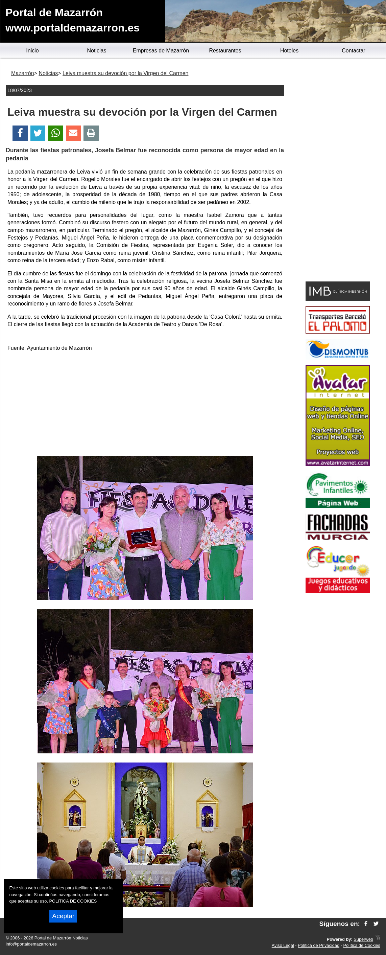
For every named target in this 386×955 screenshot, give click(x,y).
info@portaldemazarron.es (31, 944)
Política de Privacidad (318, 945)
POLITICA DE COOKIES (73, 901)
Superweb (363, 939)
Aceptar (63, 915)
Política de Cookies (361, 945)
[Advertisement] (145, 405)
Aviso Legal (283, 945)
